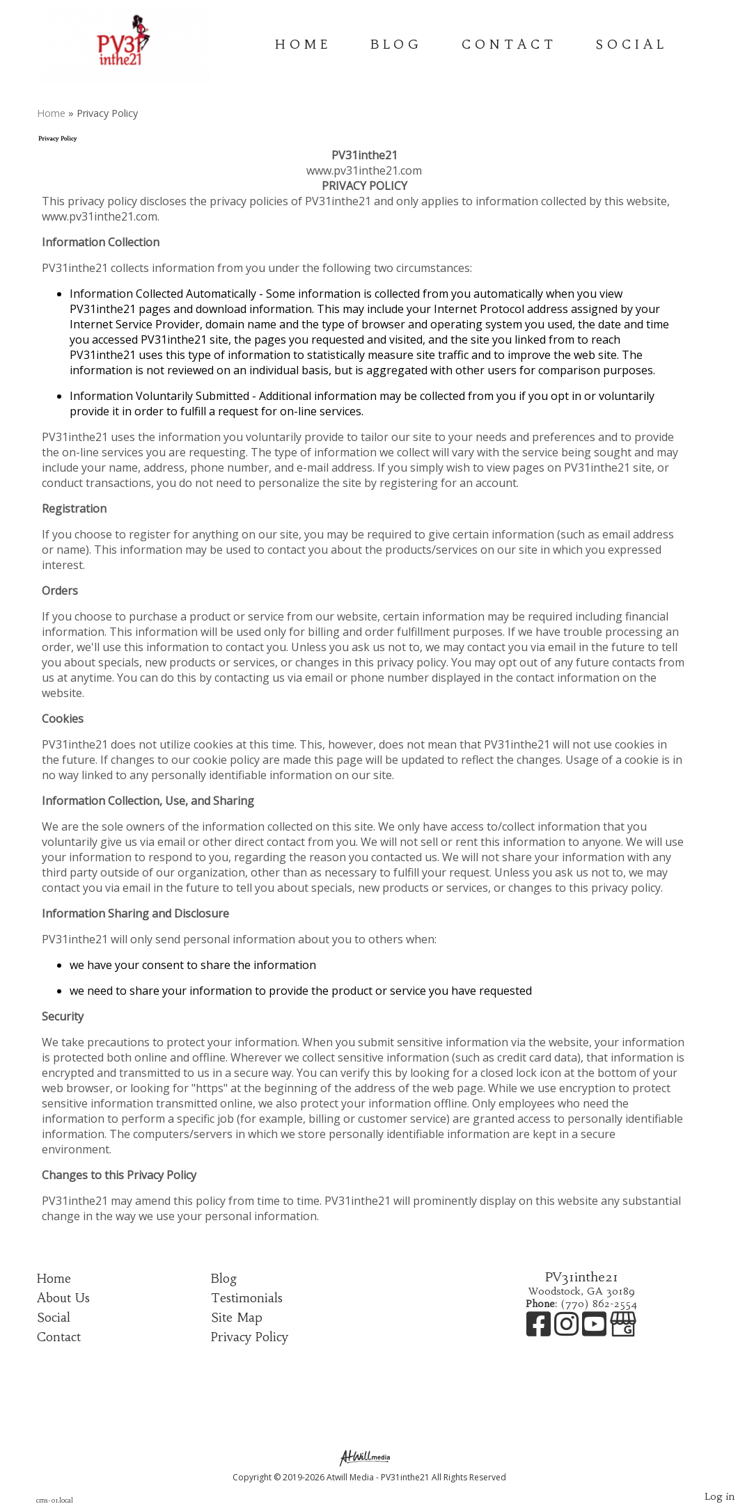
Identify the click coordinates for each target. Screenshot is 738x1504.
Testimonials (247, 1298)
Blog (396, 44)
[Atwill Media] (369, 1457)
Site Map (236, 1317)
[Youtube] (596, 1331)
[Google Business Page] (623, 1331)
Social (632, 44)
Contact (509, 44)
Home (303, 44)
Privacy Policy (249, 1337)
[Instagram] (568, 1331)
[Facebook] (540, 1331)
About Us (63, 1298)
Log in (720, 1496)
